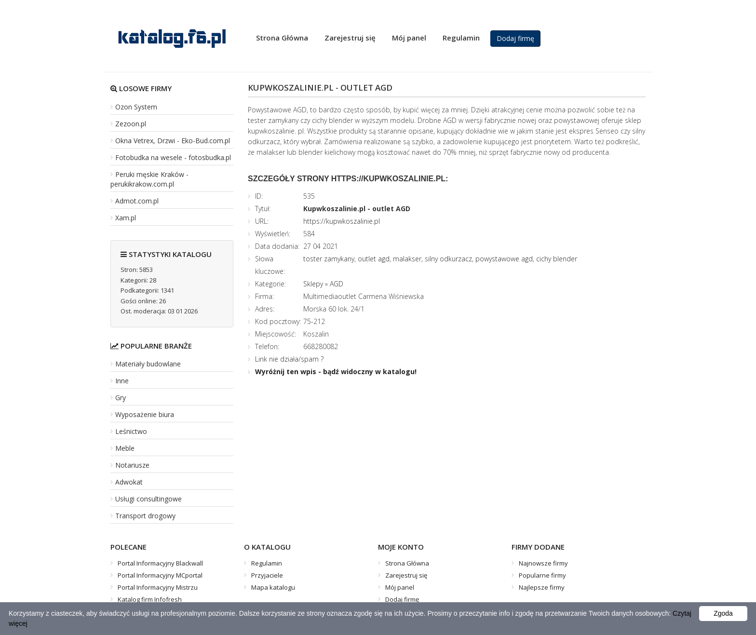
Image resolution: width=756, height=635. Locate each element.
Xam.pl (125, 217)
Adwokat (129, 481)
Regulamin (461, 37)
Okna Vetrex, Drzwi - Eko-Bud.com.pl (172, 140)
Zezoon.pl (130, 123)
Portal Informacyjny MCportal (160, 575)
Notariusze (132, 465)
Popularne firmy (542, 575)
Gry (120, 397)
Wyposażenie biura (144, 414)
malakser (407, 258)
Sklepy (313, 283)
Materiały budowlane (148, 363)
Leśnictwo (131, 431)
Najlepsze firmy (542, 587)
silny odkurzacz (448, 258)
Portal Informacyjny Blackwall (160, 563)
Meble (125, 448)
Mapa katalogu (273, 587)
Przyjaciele (267, 575)
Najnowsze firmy (543, 563)
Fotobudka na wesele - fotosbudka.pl (173, 157)
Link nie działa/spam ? (289, 359)
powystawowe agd (504, 258)
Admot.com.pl (137, 200)
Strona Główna (282, 37)
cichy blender (556, 258)
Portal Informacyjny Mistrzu (158, 587)
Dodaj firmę (515, 38)
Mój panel (409, 37)
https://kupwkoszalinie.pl (341, 221)
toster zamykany (328, 258)
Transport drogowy (145, 515)
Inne (122, 380)
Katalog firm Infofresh (150, 599)
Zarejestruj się (350, 37)
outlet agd (374, 258)
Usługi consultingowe (148, 498)
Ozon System (136, 106)
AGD (336, 283)
